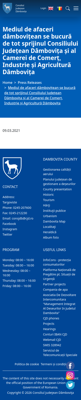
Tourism (48, 200)
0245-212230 (18, 213)
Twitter (7, 234)
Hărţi (46, 205)
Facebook (9, 224)
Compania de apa (55, 289)
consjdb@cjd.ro (22, 218)
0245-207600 (22, 208)
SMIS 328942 (52, 345)
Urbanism (50, 216)
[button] (68, 8)
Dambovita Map (54, 221)
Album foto (51, 237)
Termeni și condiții (53, 364)
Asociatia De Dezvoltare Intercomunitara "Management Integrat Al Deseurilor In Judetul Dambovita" (59, 304)
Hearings (49, 329)
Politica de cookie (27, 364)
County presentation (57, 189)
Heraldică (49, 232)
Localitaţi (49, 227)
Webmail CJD (52, 340)
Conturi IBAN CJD (55, 334)
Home (7, 82)
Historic (48, 194)
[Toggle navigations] (74, 8)
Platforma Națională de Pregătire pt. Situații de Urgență (59, 274)
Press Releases (30, 82)
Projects (48, 324)
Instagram (10, 229)
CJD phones (51, 318)
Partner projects (54, 284)
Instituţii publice (54, 211)
